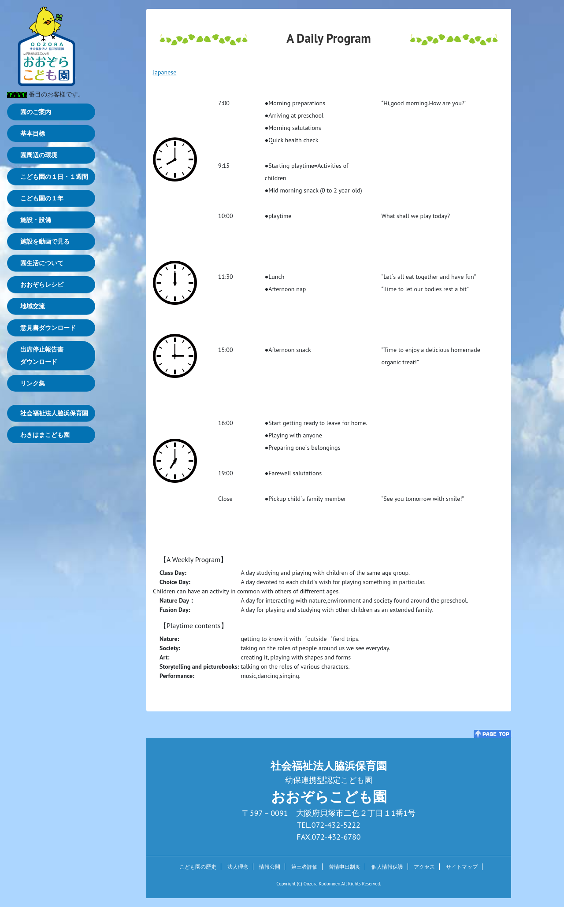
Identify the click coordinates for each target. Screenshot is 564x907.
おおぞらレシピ (41, 285)
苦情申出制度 (344, 866)
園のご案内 (35, 112)
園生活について (41, 263)
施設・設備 (35, 220)
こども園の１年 (41, 198)
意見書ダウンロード (48, 328)
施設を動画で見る (45, 241)
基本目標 (32, 133)
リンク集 (32, 383)
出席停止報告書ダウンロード (41, 355)
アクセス (424, 866)
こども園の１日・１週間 (54, 177)
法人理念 (238, 866)
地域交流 (32, 306)
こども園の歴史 (197, 866)
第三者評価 (304, 866)
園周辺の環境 (38, 155)
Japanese (164, 72)
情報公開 (269, 866)
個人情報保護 (387, 866)
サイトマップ (462, 866)
